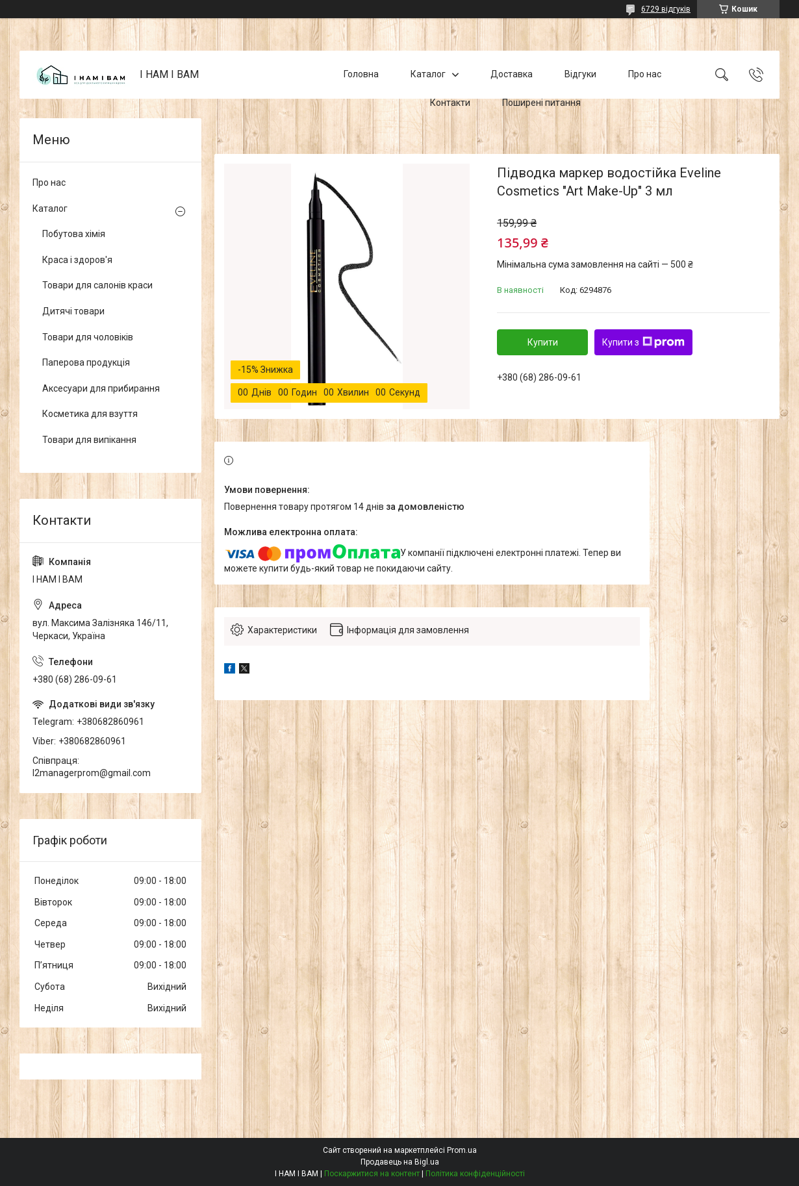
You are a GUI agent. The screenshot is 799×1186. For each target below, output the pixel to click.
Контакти (450, 102)
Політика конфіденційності (475, 1173)
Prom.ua (462, 1150)
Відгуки (580, 74)
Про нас (644, 74)
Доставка (511, 74)
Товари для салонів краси (97, 285)
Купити (542, 342)
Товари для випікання (89, 440)
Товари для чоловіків (87, 337)
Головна (361, 74)
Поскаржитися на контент (372, 1173)
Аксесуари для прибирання (101, 388)
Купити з (643, 342)
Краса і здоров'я (77, 260)
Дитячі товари (73, 311)
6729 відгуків (666, 9)
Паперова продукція (86, 362)
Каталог (428, 74)
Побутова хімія (73, 234)
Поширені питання (541, 102)
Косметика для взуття (90, 414)
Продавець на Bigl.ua (400, 1162)
